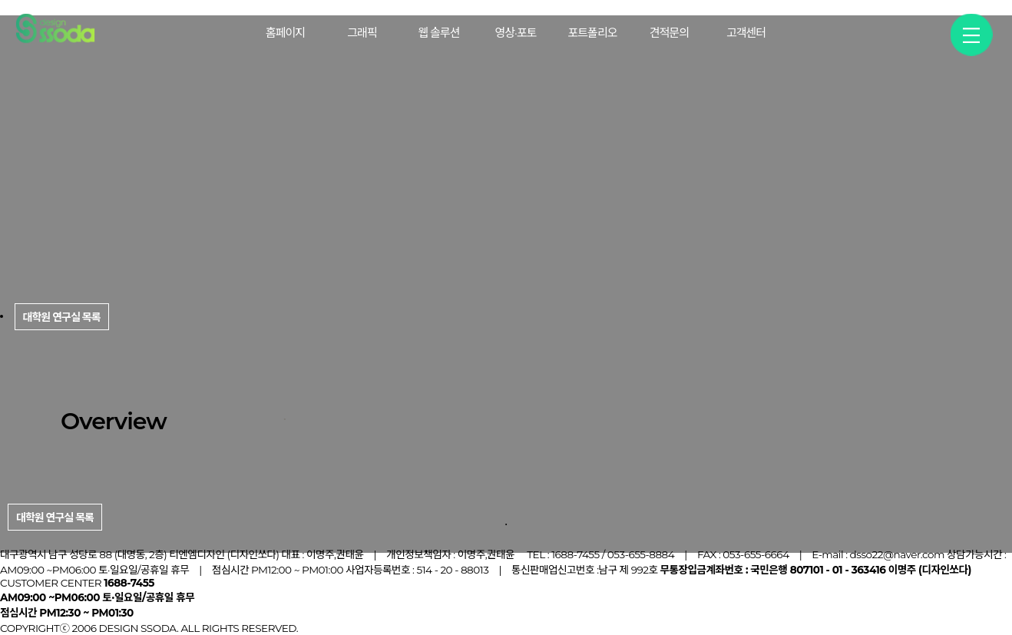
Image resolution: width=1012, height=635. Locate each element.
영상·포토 (516, 32)
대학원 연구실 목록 (55, 517)
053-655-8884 (640, 554)
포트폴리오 (592, 32)
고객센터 (746, 32)
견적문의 (669, 32)
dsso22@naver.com (897, 554)
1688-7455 (575, 554)
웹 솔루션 (438, 32)
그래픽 (361, 32)
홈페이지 (285, 32)
